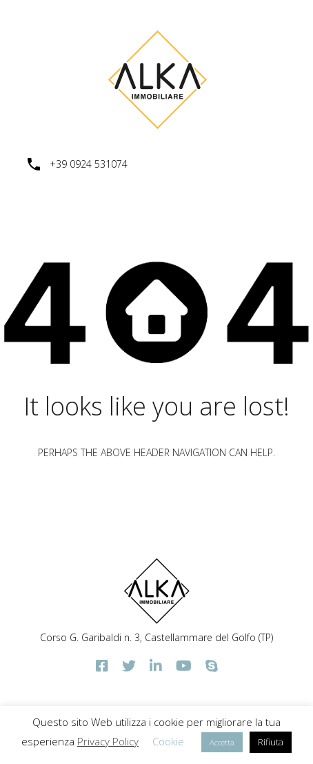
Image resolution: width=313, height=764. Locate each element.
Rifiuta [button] (270, 742)
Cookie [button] (168, 741)
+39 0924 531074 (89, 164)
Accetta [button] (222, 742)
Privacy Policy (108, 741)
